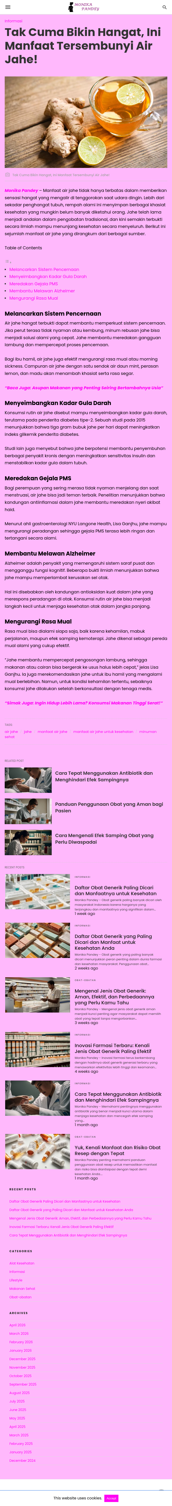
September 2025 (22, 1384)
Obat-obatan (85, 980)
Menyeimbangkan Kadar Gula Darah (48, 276)
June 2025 (17, 1409)
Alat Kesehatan (21, 1263)
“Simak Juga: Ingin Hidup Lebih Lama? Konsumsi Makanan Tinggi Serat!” (84, 703)
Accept (111, 1498)
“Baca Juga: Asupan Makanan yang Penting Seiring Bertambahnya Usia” (84, 388)
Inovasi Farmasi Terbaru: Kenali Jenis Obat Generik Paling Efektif (113, 1048)
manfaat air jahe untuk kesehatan (103, 731)
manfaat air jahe (52, 731)
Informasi (13, 21)
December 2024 (22, 1460)
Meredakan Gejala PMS (33, 284)
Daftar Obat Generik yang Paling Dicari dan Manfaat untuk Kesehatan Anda (118, 942)
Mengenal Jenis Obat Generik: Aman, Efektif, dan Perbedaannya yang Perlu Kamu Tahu (118, 997)
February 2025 (21, 1443)
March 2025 (19, 1435)
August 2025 (19, 1393)
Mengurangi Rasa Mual (33, 298)
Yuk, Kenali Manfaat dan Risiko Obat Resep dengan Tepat (117, 1150)
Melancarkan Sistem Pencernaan (44, 269)
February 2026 (21, 1342)
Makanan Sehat (22, 1288)
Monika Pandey (22, 190)
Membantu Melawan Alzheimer (42, 291)
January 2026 (20, 1350)
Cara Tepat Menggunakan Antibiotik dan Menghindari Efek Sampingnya (104, 776)
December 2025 (22, 1359)
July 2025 (17, 1401)
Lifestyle (15, 1280)
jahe (28, 731)
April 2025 (17, 1426)
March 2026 (19, 1333)
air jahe (11, 731)
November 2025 (22, 1367)
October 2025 (20, 1376)
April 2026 (17, 1325)
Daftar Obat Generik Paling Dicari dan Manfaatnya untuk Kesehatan (115, 890)
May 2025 (17, 1418)
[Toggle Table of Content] (8, 262)
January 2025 (20, 1452)
